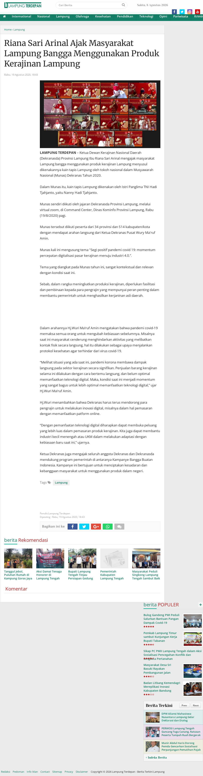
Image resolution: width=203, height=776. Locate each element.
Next (196, 705)
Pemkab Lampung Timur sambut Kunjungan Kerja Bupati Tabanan (160, 636)
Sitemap (57, 771)
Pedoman (18, 771)
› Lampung (18, 29)
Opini (163, 16)
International (21, 16)
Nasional (43, 16)
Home (7, 29)
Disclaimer (82, 771)
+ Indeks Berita (156, 757)
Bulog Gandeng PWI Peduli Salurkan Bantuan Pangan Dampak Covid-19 (161, 618)
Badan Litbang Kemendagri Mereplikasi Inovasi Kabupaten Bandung (162, 686)
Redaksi (5, 771)
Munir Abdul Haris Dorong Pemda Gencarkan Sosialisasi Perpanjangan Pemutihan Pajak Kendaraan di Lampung (181, 748)
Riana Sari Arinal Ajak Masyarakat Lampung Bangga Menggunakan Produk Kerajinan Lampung (81, 53)
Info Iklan (32, 771)
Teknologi (146, 16)
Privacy (69, 771)
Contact (45, 771)
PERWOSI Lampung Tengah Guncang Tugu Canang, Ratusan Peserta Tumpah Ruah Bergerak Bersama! (181, 733)
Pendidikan (125, 16)
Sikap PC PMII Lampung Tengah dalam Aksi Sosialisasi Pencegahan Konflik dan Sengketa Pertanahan (173, 654)
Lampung (63, 16)
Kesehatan (103, 16)
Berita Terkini (159, 705)
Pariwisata (180, 16)
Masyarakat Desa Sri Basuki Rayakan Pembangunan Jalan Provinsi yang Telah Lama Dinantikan (161, 672)
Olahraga (82, 16)
